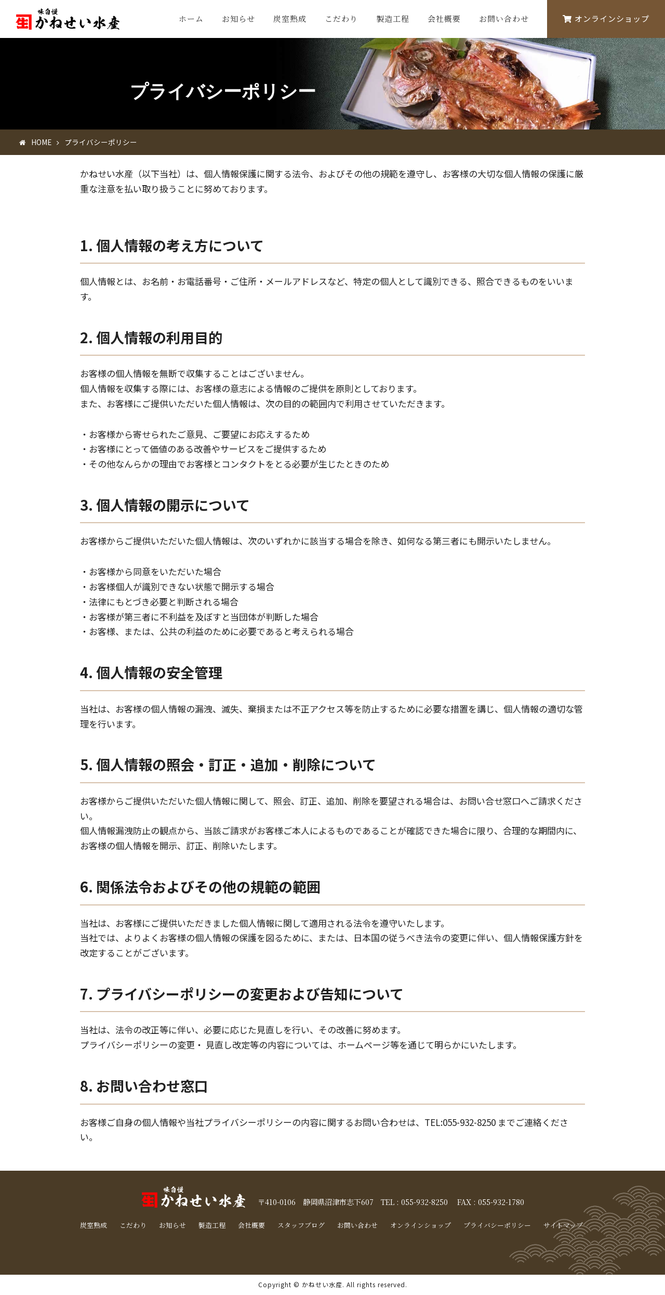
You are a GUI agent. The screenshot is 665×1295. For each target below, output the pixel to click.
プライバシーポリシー (497, 1225)
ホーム (191, 18)
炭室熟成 (290, 18)
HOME (41, 142)
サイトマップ (563, 1225)
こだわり (341, 18)
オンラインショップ (606, 18)
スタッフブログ (301, 1225)
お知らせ (238, 18)
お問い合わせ (504, 18)
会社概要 (444, 18)
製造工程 (392, 18)
